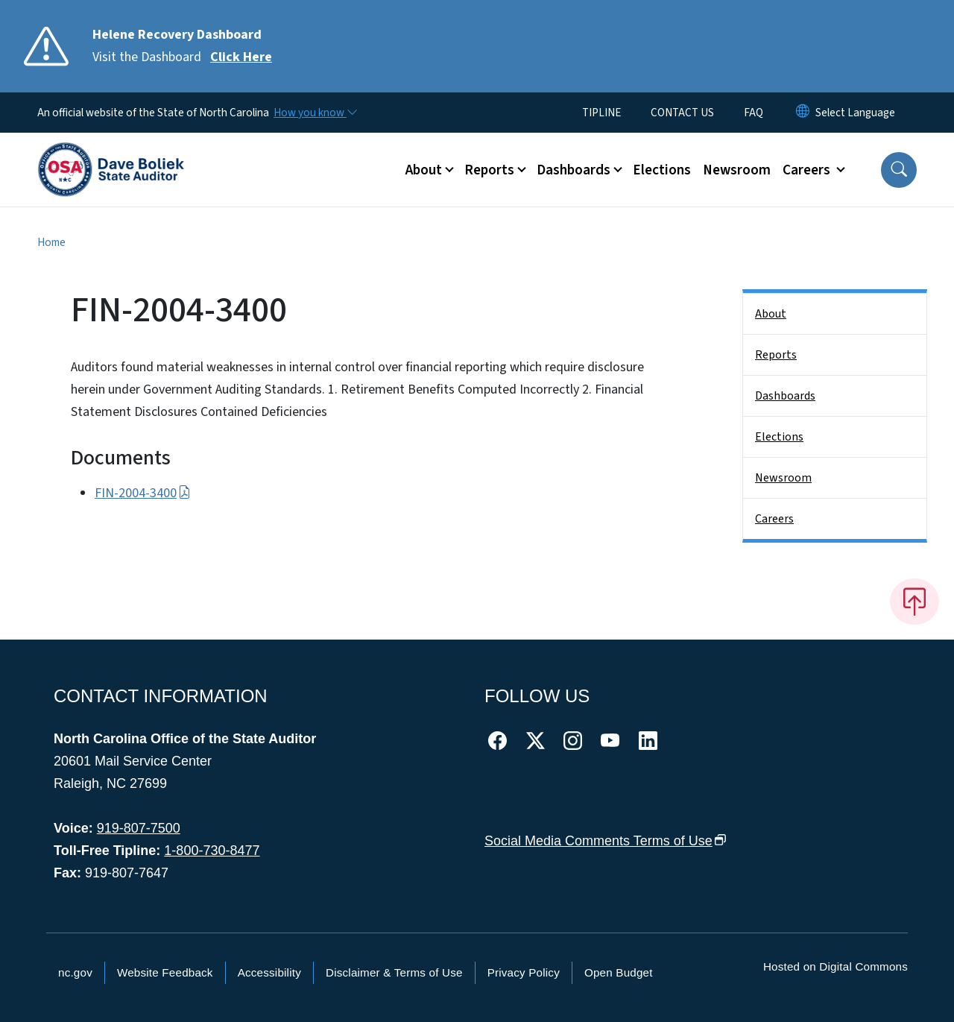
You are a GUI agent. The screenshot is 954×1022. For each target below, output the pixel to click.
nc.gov (75, 972)
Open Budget (618, 972)
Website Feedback (165, 972)
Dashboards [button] (573, 170)
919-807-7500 (138, 828)
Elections (662, 170)
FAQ (753, 112)
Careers (774, 519)
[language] (855, 112)
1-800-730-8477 (211, 850)
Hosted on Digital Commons (835, 966)
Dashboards (785, 396)
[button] (899, 170)
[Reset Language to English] (802, 112)
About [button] (423, 170)
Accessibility (269, 972)
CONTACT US (682, 112)
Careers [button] (808, 170)
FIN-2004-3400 (143, 493)
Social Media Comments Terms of (605, 840)
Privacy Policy (523, 972)
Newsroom (737, 170)
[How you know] (314, 112)
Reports (776, 355)
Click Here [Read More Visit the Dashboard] (241, 57)
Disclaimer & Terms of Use (394, 972)
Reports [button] (489, 170)
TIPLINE (601, 112)
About (770, 314)
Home (51, 242)
